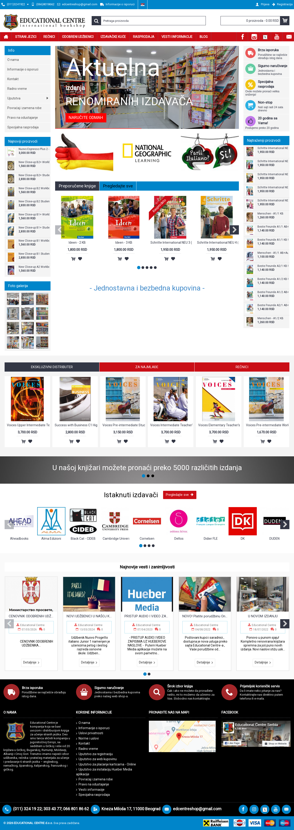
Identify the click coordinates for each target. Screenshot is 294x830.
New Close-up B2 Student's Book (34, 201)
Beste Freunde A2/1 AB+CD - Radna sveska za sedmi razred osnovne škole (272, 305)
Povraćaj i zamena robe (94, 779)
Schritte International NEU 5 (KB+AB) (272, 200)
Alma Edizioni (51, 538)
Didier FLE (211, 538)
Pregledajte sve (118, 186)
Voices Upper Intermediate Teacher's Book (28, 425)
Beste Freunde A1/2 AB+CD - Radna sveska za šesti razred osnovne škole (272, 292)
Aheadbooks (19, 538)
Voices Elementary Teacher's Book (219, 425)
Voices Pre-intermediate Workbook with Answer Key (267, 425)
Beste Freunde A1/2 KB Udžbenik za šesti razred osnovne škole (272, 279)
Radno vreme (87, 749)
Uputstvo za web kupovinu (96, 759)
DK (243, 538)
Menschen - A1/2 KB (270, 318)
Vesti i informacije (90, 790)
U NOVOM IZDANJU (263, 616)
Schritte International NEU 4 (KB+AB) (272, 174)
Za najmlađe (146, 367)
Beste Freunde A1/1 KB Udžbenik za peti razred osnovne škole (272, 239)
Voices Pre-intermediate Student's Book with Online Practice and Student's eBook (123, 425)
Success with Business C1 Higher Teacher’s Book (76, 425)
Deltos (179, 538)
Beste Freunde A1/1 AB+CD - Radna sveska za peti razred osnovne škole (272, 226)
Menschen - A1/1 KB (270, 213)
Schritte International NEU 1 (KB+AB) (272, 161)
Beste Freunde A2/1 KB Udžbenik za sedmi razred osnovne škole (272, 266)
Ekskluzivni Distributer (52, 367)
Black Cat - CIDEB (83, 538)
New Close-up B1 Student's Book (34, 253)
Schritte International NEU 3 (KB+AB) (272, 148)
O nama (83, 723)
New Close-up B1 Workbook (34, 240)
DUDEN (274, 538)
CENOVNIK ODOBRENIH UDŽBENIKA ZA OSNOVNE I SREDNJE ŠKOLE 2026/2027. (31, 616)
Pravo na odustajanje (92, 784)
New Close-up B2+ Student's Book (34, 175)
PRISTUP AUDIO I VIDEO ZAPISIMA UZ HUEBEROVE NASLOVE (147, 616)
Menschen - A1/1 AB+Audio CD (272, 252)
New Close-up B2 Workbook (34, 188)
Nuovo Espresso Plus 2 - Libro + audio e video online (34, 149)
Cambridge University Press (116, 538)
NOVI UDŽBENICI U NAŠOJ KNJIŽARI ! (89, 616)
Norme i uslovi (87, 739)
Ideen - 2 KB (77, 242)
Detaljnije (31, 662)
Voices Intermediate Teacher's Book (171, 425)
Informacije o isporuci (93, 728)
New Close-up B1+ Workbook (34, 214)
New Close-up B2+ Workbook (34, 162)
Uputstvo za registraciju (94, 754)
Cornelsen (147, 538)
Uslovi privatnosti (89, 733)
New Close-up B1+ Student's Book (34, 227)
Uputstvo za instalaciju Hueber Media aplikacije (104, 772)
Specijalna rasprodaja (93, 795)
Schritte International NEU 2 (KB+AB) (272, 187)
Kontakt (83, 744)
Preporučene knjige (77, 186)
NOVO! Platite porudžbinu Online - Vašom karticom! (204, 616)
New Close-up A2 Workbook (34, 266)
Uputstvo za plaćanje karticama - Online (106, 764)
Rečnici (242, 367)
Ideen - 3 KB (123, 242)
